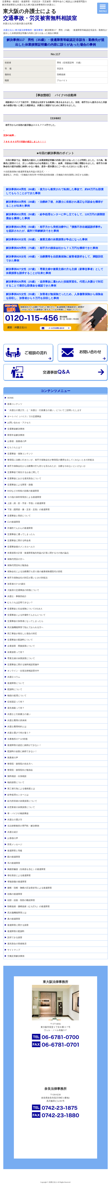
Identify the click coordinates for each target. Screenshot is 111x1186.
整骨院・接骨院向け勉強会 (20, 770)
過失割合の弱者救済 (16, 944)
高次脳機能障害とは (16, 913)
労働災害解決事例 (15, 956)
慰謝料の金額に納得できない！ (22, 751)
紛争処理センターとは (18, 795)
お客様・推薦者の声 (16, 441)
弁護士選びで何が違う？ (19, 733)
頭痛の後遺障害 (14, 894)
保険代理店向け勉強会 (18, 565)
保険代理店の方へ (15, 559)
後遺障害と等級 (14, 850)
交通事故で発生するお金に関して (23, 472)
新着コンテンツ (14, 404)
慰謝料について (14, 689)
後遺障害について (15, 683)
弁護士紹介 (12, 832)
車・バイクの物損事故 (18, 813)
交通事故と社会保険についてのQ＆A (24, 609)
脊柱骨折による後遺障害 (19, 875)
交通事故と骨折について (19, 516)
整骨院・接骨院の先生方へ (20, 764)
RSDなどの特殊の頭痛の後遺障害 (23, 491)
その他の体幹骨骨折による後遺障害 (24, 497)
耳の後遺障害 (13, 863)
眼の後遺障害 (13, 857)
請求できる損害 (14, 937)
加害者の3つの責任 (16, 584)
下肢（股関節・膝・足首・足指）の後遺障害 (28, 509)
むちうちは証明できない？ (20, 602)
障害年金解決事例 (15, 435)
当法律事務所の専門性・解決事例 (23, 826)
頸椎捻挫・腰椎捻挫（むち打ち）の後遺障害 (28, 906)
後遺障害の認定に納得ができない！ (24, 745)
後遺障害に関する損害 (18, 925)
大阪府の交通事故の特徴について (23, 590)
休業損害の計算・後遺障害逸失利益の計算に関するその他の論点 (38, 553)
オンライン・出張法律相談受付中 (23, 671)
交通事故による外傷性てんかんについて (26, 615)
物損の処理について (16, 695)
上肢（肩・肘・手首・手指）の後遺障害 (26, 503)
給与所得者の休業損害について (22, 801)
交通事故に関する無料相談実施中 (23, 664)
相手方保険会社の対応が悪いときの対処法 (27, 578)
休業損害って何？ (15, 652)
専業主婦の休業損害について (21, 658)
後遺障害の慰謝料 (15, 931)
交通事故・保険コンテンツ (20, 454)
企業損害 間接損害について (21, 646)
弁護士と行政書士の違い (19, 714)
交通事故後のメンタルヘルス (21, 547)
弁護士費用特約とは (16, 726)
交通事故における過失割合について (24, 478)
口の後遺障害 (13, 522)
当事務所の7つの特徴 (17, 739)
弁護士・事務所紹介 (16, 596)
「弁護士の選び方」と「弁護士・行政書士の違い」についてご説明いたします (44, 410)
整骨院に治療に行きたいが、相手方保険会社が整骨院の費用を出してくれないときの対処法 (50, 460)
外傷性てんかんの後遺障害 (20, 528)
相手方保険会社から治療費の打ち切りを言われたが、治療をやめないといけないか (46, 466)
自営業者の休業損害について (21, 807)
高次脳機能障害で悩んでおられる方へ (25, 627)
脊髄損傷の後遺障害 (16, 881)
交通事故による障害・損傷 (20, 485)
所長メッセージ (14, 844)
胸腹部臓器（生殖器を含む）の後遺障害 (26, 869)
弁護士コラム (13, 677)
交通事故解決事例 (15, 429)
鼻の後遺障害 (13, 919)
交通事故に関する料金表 (19, 540)
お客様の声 (12, 838)
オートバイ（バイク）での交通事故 (24, 416)
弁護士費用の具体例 (16, 720)
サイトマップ (13, 950)
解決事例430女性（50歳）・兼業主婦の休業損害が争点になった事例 (46, 239)
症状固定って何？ (15, 702)
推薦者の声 (12, 757)
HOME (10, 398)
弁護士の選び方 (14, 819)
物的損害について (15, 782)
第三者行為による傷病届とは (21, 788)
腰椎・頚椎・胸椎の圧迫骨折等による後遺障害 (29, 888)
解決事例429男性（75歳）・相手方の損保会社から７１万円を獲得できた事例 (52, 248)
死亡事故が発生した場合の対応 (22, 633)
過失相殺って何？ (15, 708)
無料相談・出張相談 (16, 776)
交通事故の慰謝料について (20, 640)
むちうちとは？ (14, 447)
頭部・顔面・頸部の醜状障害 (21, 900)
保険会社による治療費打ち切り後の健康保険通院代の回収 (34, 571)
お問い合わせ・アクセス (19, 423)
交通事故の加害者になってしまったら (25, 621)
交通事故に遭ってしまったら (21, 534)
